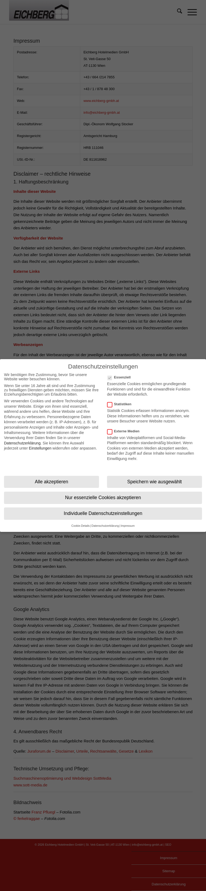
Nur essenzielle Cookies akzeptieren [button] (103, 493)
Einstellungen (40, 444)
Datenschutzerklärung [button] (105, 521)
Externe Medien (125, 427)
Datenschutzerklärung (22, 439)
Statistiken (121, 400)
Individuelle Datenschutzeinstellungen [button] (103, 509)
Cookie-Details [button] (80, 521)
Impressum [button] (128, 521)
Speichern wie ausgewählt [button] (154, 477)
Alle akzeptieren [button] (51, 477)
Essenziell (121, 373)
